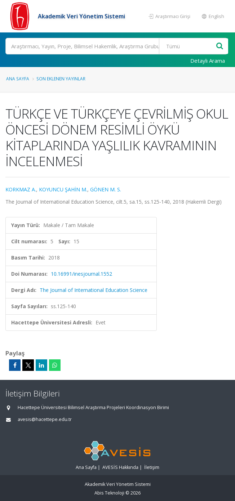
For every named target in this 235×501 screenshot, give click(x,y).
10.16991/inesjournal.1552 (81, 273)
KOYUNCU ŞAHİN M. (63, 189)
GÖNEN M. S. (105, 189)
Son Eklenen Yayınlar (60, 78)
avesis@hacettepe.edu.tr (45, 419)
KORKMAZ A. (20, 189)
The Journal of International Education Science (93, 290)
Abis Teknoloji (109, 493)
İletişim (151, 467)
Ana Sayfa (17, 78)
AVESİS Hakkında (120, 467)
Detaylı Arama (207, 60)
